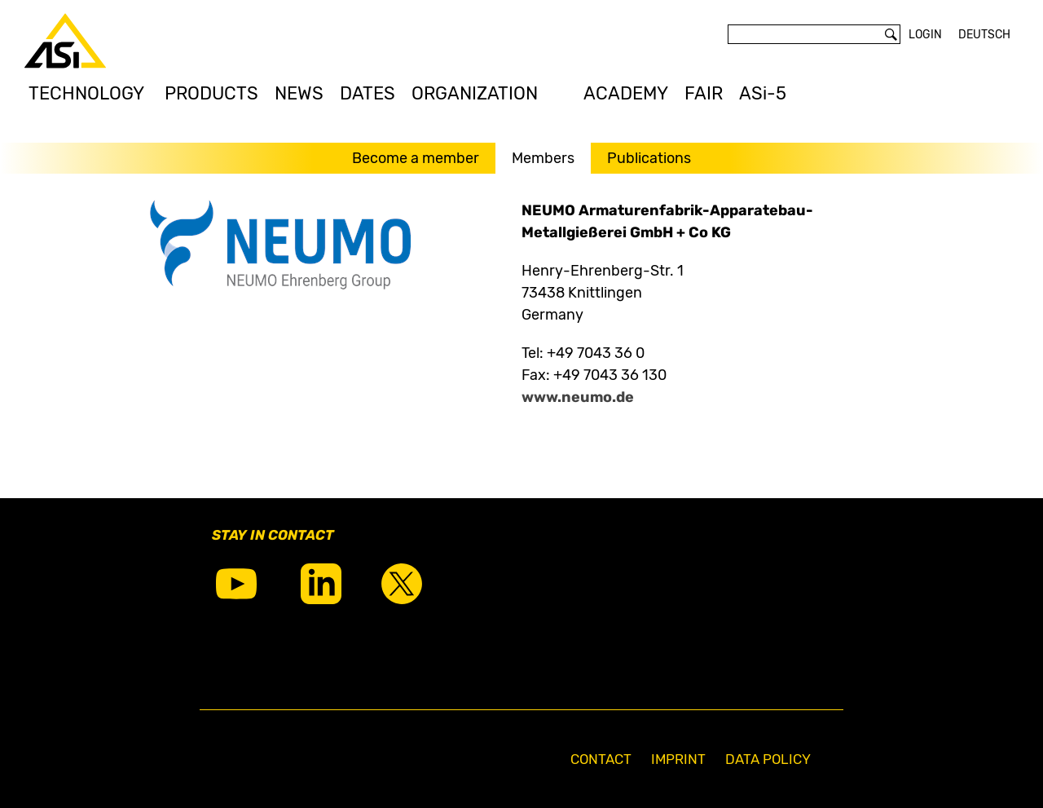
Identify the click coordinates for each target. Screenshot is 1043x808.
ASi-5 (762, 93)
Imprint (678, 759)
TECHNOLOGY (86, 93)
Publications (649, 158)
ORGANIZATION (474, 93)
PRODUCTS (211, 93)
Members (543, 158)
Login (925, 35)
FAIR (703, 93)
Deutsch (984, 35)
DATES (367, 93)
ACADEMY (625, 93)
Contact (601, 759)
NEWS (299, 93)
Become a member (415, 158)
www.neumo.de (578, 397)
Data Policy (768, 759)
